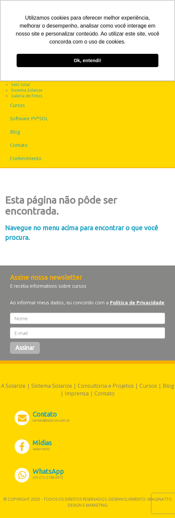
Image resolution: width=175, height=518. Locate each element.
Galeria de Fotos (27, 95)
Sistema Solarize (27, 90)
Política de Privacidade (137, 302)
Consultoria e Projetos (106, 385)
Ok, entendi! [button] (87, 60)
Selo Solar (20, 84)
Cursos (17, 105)
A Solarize (13, 385)
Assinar (25, 347)
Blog (15, 132)
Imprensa (77, 393)
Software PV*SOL (29, 118)
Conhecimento (26, 158)
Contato (19, 145)
